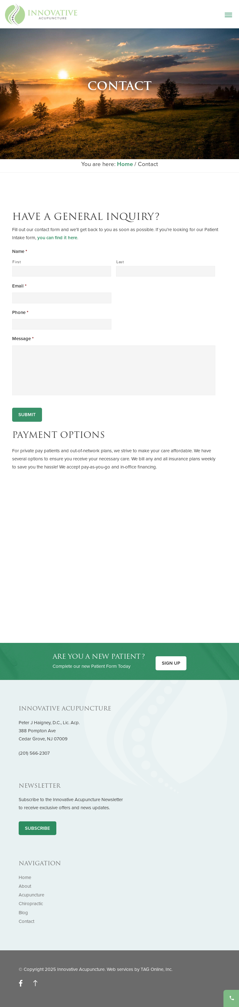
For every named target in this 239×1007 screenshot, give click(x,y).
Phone (20, 312)
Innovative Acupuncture (41, 15)
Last (120, 262)
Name (19, 251)
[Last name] (165, 271)
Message (23, 338)
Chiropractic (31, 903)
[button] (228, 17)
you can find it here (57, 237)
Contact (26, 921)
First (16, 262)
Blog (23, 912)
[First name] (61, 271)
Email (19, 286)
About (25, 886)
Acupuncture (31, 895)
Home (25, 877)
